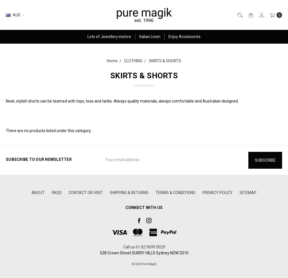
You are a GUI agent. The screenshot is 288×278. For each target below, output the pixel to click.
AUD (15, 15)
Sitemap (248, 192)
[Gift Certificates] (250, 15)
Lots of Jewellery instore (109, 36)
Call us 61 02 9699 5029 (144, 247)
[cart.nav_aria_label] (274, 15)
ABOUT (38, 192)
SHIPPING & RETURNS (129, 192)
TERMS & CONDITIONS (175, 192)
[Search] (240, 15)
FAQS (57, 192)
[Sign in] (261, 15)
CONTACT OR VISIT (86, 192)
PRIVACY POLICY (217, 192)
